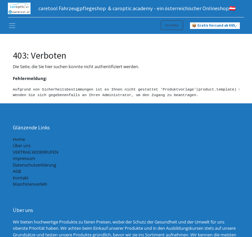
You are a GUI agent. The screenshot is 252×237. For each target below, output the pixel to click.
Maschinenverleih (30, 184)
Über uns (22, 145)
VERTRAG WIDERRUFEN (35, 152)
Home (19, 139)
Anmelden (172, 25)
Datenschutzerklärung (34, 165)
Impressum (24, 158)
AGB (17, 171)
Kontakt (21, 178)
